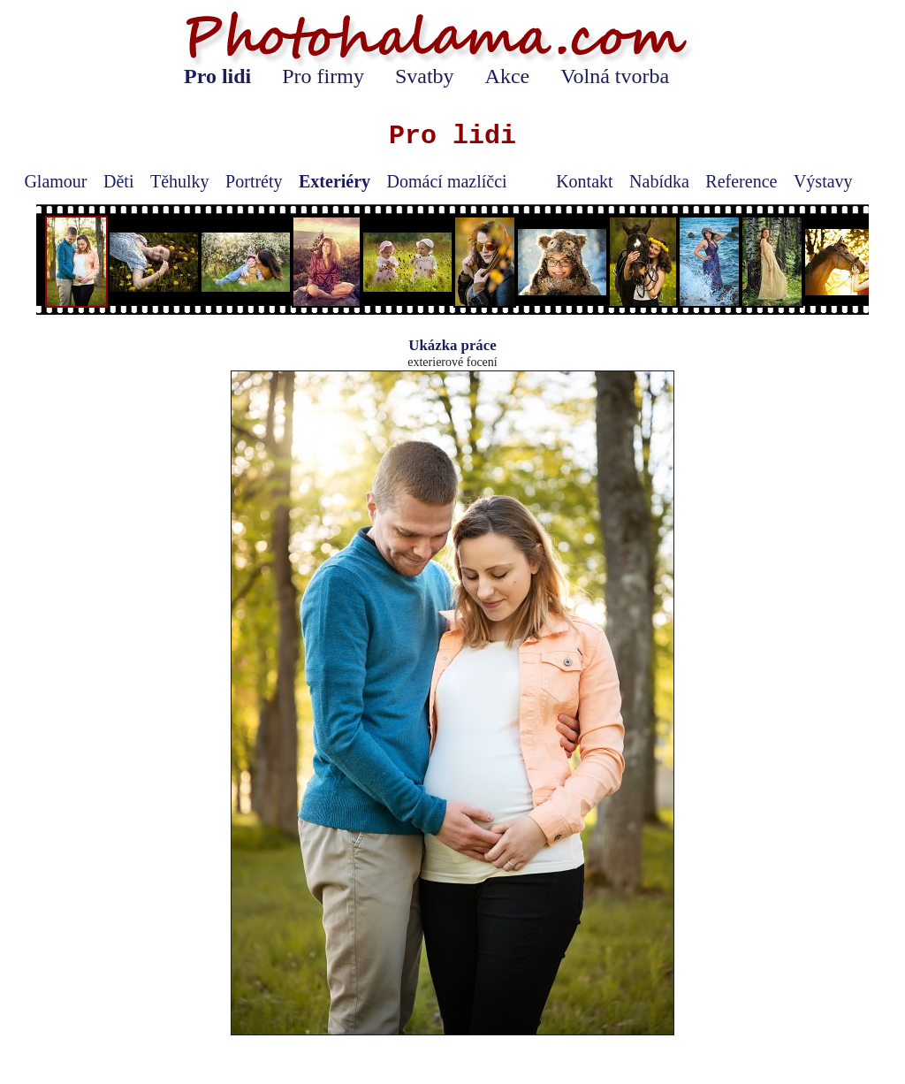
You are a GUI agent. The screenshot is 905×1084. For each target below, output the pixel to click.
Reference (741, 181)
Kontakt (584, 181)
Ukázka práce (452, 345)
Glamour (55, 181)
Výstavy (823, 181)
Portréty (253, 181)
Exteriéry (334, 181)
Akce (507, 76)
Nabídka (659, 181)
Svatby (424, 76)
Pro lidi (217, 76)
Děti (118, 181)
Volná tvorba (614, 76)
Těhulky (179, 181)
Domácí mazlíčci (447, 181)
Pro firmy (323, 76)
